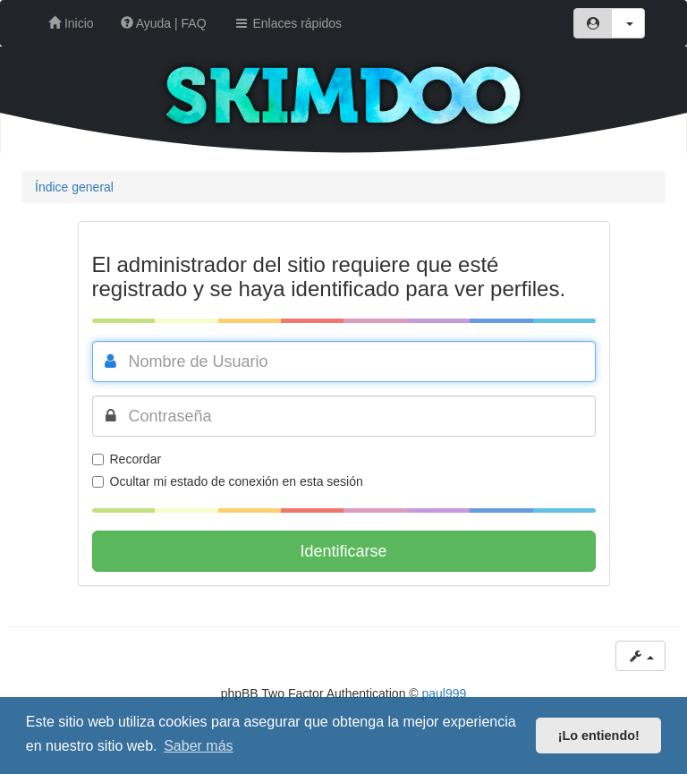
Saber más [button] (198, 745)
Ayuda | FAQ (164, 23)
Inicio (71, 23)
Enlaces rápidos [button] (288, 23)
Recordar (127, 459)
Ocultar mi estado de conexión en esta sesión (227, 481)
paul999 (444, 693)
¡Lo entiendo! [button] (599, 735)
